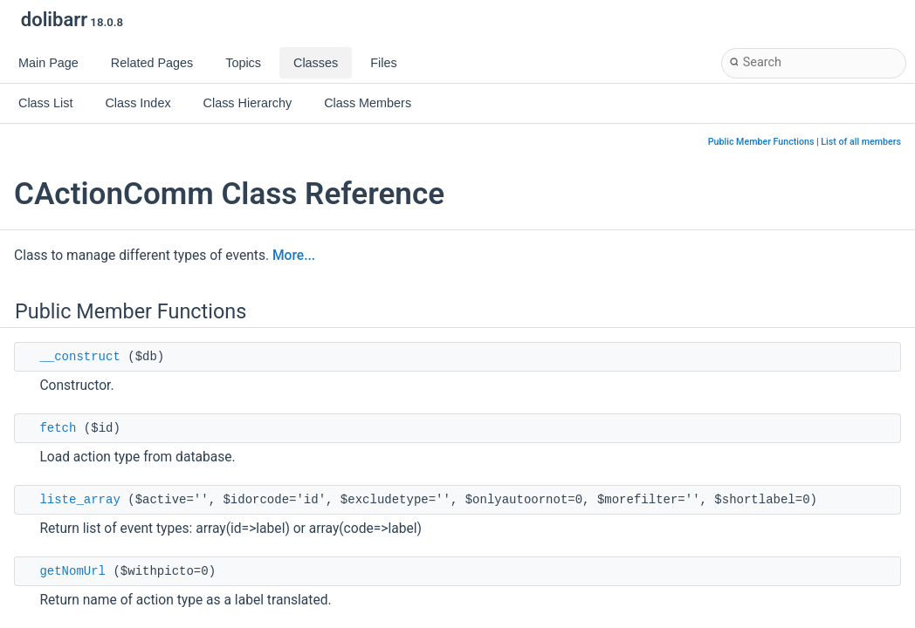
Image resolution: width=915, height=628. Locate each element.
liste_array (79, 500)
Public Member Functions (761, 141)
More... (293, 255)
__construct (79, 357)
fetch (57, 428)
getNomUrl (72, 571)
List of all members (861, 141)
